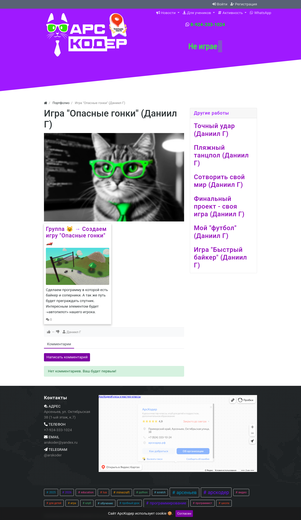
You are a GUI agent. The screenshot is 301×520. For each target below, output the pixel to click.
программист (203, 503)
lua (104, 492)
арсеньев (186, 492)
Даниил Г (74, 332)
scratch (161, 492)
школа (225, 503)
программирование (167, 503)
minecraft (122, 492)
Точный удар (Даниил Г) (214, 129)
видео (242, 492)
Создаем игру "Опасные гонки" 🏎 (76, 235)
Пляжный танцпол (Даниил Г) (221, 155)
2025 (52, 492)
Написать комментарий (67, 357)
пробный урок (131, 503)
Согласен (184, 513)
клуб (88, 503)
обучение (106, 503)
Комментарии (59, 344)
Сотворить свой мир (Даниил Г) (219, 180)
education (86, 492)
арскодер (218, 492)
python (143, 492)
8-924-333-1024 (205, 24)
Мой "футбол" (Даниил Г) (215, 231)
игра (73, 503)
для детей (54, 503)
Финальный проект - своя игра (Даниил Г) (219, 206)
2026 (67, 492)
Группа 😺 (59, 229)
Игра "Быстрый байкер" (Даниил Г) (220, 257)
